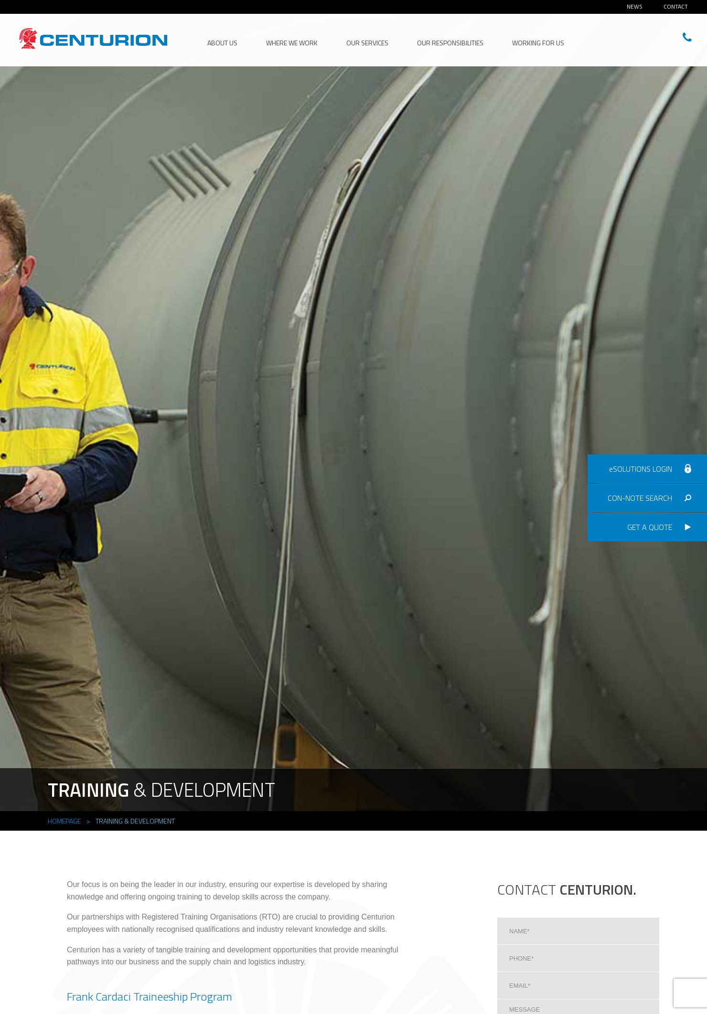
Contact (676, 6)
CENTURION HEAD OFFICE (93, 38)
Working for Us (538, 43)
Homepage (64, 821)
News (635, 6)
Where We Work (292, 43)
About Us (222, 43)
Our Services (367, 43)
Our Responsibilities (450, 43)
